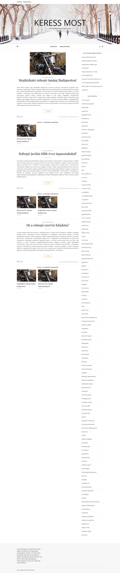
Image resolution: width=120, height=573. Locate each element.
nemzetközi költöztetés (88, 424)
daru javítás (85, 207)
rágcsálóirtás (85, 454)
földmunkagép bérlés (87, 244)
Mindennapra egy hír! (28, 557)
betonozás (84, 162)
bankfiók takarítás (86, 155)
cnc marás (84, 177)
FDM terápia (85, 229)
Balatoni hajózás (86, 151)
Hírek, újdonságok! (22, 549)
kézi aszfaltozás (86, 303)
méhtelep (84, 373)
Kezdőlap (19, 2)
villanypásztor (85, 524)
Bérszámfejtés (86, 159)
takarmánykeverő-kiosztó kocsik (90, 502)
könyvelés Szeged (87, 336)
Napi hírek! (37, 561)
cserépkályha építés (87, 196)
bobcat (83, 166)
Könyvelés (84, 332)
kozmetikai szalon (86, 339)
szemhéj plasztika (86, 487)
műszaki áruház (86, 413)
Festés (83, 236)
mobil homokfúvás (86, 395)
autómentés (85, 122)
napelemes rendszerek (88, 420)
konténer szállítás (86, 325)
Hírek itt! (36, 557)
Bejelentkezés (27, 2)
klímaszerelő (85, 310)
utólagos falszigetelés (88, 516)
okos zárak (84, 431)
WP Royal (32, 570)
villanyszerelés (86, 527)
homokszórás (85, 277)
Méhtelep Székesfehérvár (89, 376)
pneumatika (85, 443)
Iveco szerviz (85, 288)
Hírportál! (26, 555)
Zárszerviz (84, 535)
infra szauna (85, 280)
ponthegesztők (86, 446)
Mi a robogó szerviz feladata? (47, 225)
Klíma (83, 306)
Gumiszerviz (85, 269)
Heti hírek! (34, 553)
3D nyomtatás (85, 100)
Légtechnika (85, 350)
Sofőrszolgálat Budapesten (89, 472)
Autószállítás (85, 140)
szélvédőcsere (86, 483)
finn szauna (85, 240)
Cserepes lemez (86, 188)
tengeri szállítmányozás (88, 505)
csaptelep (84, 181)
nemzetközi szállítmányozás (89, 428)
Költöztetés (85, 314)
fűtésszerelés (85, 251)
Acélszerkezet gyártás (88, 104)
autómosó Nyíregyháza (88, 129)
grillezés (84, 266)
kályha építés (85, 291)
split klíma (84, 479)
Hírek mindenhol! (21, 563)
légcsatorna (85, 347)
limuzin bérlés (85, 354)
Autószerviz (85, 144)
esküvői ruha (85, 225)
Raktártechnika (86, 457)
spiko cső (84, 476)
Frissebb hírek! (32, 549)
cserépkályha (85, 192)
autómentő (85, 126)
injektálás (84, 284)
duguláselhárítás (86, 214)
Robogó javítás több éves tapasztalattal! (48, 153)
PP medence (85, 450)
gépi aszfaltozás (86, 255)
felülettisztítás (85, 233)
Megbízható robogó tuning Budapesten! (48, 80)
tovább (47, 111)
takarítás (84, 498)
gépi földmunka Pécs (87, 258)
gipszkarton (85, 262)
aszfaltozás (85, 111)
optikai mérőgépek (87, 439)
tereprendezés (86, 509)
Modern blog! (24, 559)
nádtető (84, 417)
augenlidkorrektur (86, 115)
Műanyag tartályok (87, 409)
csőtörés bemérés (87, 203)
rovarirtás (84, 461)
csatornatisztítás (86, 185)
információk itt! (25, 551)
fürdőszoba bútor (86, 247)
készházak (84, 299)
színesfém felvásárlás (87, 490)
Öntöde (84, 435)
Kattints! (28, 553)
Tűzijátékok (85, 513)
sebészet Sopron (86, 465)
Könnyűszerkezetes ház (88, 321)
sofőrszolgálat (85, 468)
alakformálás (85, 107)
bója (83, 170)
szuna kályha (85, 494)
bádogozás (85, 148)
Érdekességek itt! (22, 561)
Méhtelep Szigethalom (88, 380)
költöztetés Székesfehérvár (89, 317)
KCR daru (84, 295)
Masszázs (84, 361)
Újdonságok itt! (32, 559)
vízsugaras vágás (86, 531)
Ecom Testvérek (86, 218)
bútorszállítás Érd (86, 174)
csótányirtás (85, 199)
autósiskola (85, 133)
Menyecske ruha (86, 387)
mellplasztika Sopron (87, 384)
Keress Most (60, 23)
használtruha (85, 273)
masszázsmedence (87, 369)
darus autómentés (87, 210)
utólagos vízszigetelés (88, 520)
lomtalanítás (85, 358)
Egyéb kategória (86, 221)
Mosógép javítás (86, 398)
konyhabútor (85, 328)
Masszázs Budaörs (87, 365)
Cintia (21, 117)
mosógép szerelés (87, 402)
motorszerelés (48, 77)
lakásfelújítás (85, 343)
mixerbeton (85, 391)
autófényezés (85, 118)
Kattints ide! (30, 561)
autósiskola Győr (86, 137)
